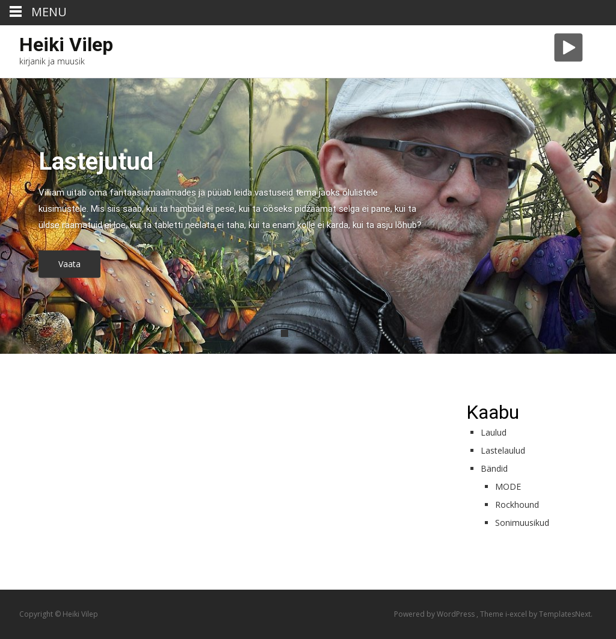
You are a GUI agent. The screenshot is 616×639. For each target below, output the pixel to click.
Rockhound (517, 504)
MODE (508, 486)
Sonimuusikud (522, 522)
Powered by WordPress (435, 614)
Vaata (69, 264)
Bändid (494, 468)
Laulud (494, 432)
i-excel (517, 614)
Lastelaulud (503, 450)
